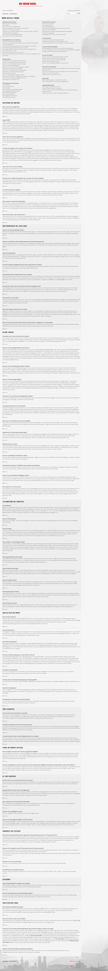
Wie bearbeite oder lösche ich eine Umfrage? (12, 68)
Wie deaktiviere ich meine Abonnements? (51, 74)
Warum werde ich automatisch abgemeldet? (12, 34)
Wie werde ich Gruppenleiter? (48, 29)
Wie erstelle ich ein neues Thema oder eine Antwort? (14, 60)
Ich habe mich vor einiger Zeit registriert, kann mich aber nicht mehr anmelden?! (20, 31)
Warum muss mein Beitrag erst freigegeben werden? (14, 78)
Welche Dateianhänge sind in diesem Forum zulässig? (54, 80)
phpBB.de (59, 279)
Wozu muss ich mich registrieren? (10, 23)
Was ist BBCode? (6, 84)
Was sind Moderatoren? (47, 25)
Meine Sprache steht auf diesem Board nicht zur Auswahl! (15, 47)
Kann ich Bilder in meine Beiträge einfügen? (12, 89)
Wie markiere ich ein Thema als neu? (11, 79)
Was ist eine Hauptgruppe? (48, 33)
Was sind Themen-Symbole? (9, 97)
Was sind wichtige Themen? (9, 94)
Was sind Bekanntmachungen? (9, 92)
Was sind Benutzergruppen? (48, 26)
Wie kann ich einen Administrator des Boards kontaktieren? (55, 93)
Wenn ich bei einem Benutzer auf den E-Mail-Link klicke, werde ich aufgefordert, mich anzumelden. (21, 54)
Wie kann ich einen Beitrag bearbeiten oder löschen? (14, 62)
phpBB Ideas (75, 920)
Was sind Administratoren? (48, 23)
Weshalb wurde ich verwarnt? (9, 73)
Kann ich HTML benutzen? (8, 86)
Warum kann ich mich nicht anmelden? (11, 29)
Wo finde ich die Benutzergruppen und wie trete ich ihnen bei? (56, 28)
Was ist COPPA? (6, 25)
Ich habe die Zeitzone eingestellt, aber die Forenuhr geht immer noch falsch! (20, 46)
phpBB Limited (46, 279)
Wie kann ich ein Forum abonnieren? (50, 73)
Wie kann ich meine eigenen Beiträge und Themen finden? (55, 63)
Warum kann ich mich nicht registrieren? (11, 26)
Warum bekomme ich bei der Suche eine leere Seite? (54, 60)
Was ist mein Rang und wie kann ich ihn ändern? (13, 52)
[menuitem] (11, 10)
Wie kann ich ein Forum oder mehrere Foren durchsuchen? (55, 56)
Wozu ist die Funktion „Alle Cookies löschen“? (13, 36)
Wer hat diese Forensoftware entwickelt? (51, 86)
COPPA (15, 152)
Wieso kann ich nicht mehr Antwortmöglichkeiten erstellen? (16, 67)
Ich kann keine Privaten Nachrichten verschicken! (53, 40)
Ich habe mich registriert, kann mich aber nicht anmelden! (15, 28)
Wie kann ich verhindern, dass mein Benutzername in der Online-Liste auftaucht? (21, 43)
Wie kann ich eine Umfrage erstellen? (11, 65)
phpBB (70, 965)
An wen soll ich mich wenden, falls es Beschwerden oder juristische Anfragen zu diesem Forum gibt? (59, 90)
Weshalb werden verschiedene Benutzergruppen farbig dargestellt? (57, 31)
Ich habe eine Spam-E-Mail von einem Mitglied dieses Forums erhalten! (58, 43)
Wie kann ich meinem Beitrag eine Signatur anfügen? (14, 64)
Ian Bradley (79, 964)
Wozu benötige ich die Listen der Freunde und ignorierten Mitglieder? (57, 48)
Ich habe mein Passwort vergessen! (10, 33)
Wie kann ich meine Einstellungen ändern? (12, 41)
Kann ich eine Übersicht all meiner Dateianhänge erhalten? (55, 81)
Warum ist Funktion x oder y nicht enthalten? (52, 88)
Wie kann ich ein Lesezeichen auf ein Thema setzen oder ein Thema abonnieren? (60, 71)
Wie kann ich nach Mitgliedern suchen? (51, 61)
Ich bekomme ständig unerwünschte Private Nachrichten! (55, 41)
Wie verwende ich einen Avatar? (10, 50)
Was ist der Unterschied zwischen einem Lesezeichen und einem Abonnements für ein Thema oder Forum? (61, 69)
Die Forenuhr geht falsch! (8, 44)
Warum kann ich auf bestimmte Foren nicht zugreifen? (15, 70)
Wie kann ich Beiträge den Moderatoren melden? (13, 74)
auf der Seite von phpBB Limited (11, 912)
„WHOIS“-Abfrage (40, 932)
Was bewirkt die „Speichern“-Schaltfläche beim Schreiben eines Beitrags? (19, 76)
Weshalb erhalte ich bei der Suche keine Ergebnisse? (53, 58)
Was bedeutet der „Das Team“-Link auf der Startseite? (54, 34)
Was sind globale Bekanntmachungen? (11, 91)
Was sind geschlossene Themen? (10, 95)
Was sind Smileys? (7, 88)
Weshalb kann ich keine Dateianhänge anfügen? (13, 71)
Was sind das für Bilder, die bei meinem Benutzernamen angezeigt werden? (19, 49)
